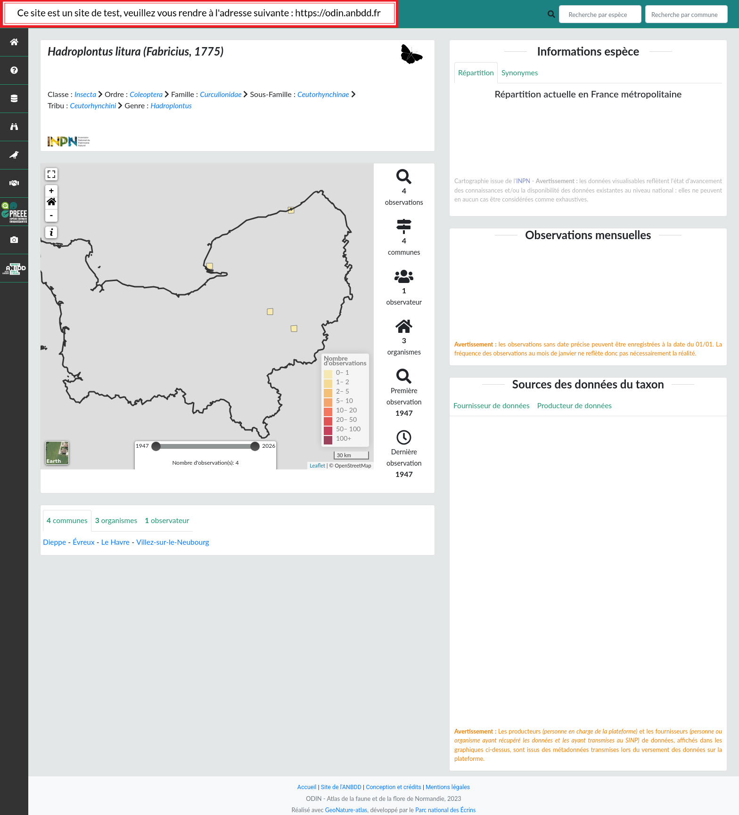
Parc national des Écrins (446, 810)
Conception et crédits (393, 787)
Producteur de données (578, 405)
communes (68, 520)
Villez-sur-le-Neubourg (176, 541)
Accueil (304, 787)
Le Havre (117, 541)
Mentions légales (450, 787)
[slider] (156, 446)
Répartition (476, 72)
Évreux (85, 541)
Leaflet (317, 465)
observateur (170, 520)
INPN (523, 181)
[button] (51, 203)
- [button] (51, 215)
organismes (118, 520)
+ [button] (51, 191)
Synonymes (521, 72)
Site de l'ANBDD (340, 787)
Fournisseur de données (492, 405)
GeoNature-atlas (345, 810)
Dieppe (55, 541)
